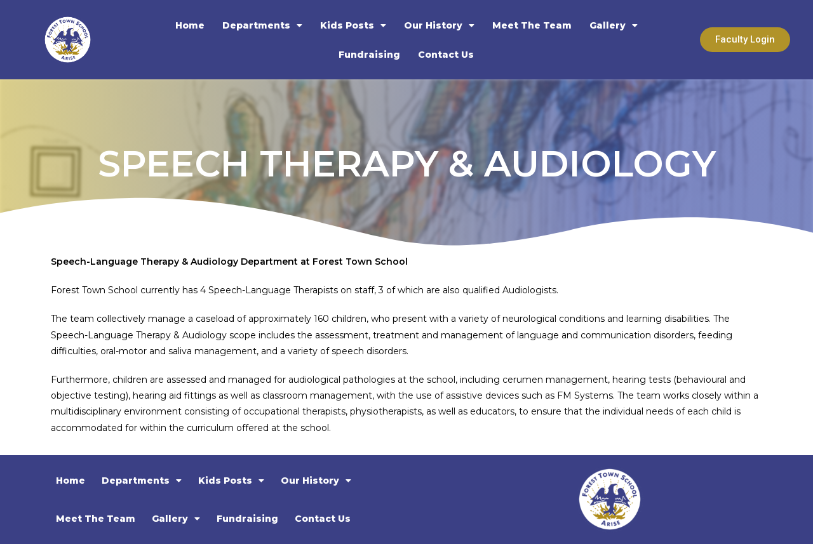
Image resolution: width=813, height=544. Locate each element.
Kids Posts (353, 25)
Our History (439, 25)
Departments (262, 25)
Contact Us (446, 54)
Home (190, 25)
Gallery (613, 25)
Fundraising (369, 54)
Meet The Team (532, 25)
